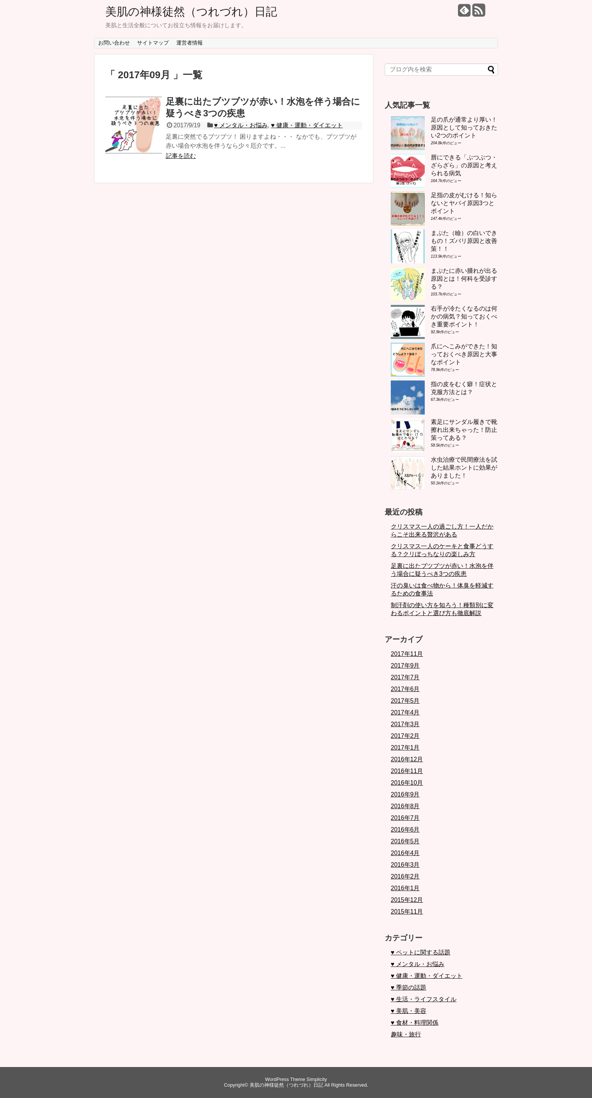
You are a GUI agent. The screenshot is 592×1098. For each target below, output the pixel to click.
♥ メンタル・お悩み (241, 125)
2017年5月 (405, 700)
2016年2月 (405, 876)
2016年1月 (405, 888)
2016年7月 (405, 818)
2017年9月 (405, 665)
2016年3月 (405, 864)
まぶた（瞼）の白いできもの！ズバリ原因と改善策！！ (464, 241)
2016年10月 (407, 782)
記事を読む (181, 156)
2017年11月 (407, 654)
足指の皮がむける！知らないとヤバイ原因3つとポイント (464, 203)
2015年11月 (407, 911)
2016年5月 (405, 841)
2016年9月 (405, 794)
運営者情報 (189, 43)
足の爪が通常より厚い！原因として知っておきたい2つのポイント (464, 127)
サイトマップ (153, 43)
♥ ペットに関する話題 (420, 952)
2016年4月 (405, 853)
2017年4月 (405, 712)
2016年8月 (405, 806)
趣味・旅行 (406, 1034)
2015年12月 (407, 900)
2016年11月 (407, 771)
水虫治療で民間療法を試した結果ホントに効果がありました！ (464, 467)
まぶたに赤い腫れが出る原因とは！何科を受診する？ (464, 279)
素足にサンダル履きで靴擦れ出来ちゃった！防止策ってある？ (464, 430)
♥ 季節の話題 (408, 987)
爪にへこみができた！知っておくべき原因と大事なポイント (464, 354)
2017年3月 (405, 724)
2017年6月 (405, 689)
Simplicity (317, 1079)
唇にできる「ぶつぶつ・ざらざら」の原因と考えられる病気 (464, 165)
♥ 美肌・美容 (408, 1011)
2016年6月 (405, 829)
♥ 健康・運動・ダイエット (307, 125)
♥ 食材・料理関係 (414, 1022)
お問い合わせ (114, 43)
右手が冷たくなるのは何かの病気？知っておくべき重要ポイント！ (464, 316)
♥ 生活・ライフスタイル (423, 999)
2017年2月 (405, 736)
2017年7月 (405, 677)
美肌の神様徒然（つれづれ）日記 (191, 11)
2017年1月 (405, 747)
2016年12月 (407, 759)
